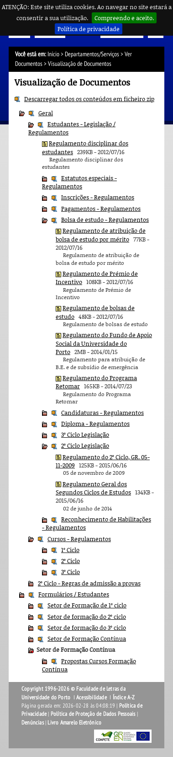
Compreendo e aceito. (124, 18)
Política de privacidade (89, 29)
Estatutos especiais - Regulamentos (79, 182)
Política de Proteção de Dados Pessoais (93, 714)
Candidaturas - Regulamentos (102, 412)
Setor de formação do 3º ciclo (86, 627)
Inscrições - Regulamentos (97, 197)
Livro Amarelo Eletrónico (74, 722)
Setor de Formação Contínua (86, 638)
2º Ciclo (70, 561)
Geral (45, 113)
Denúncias (32, 722)
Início (53, 54)
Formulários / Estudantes (73, 594)
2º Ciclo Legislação (85, 445)
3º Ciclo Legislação (85, 434)
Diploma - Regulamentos (95, 423)
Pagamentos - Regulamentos (101, 208)
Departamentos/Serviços (92, 54)
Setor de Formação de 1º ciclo (86, 605)
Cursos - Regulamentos (79, 539)
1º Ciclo (70, 550)
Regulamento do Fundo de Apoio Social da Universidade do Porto (104, 343)
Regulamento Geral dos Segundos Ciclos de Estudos (93, 488)
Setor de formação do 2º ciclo (86, 616)
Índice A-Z (124, 697)
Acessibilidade (91, 697)
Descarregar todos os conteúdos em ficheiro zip (89, 99)
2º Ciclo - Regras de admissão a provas (89, 583)
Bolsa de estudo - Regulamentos (105, 219)
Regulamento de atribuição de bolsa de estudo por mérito (101, 234)
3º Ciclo (70, 572)
